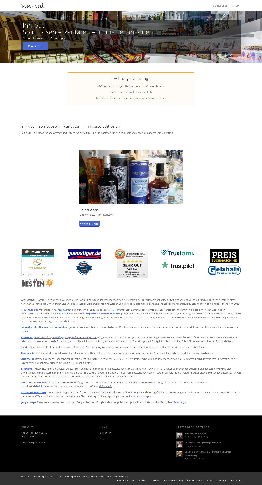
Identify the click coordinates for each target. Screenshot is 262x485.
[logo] (33, 5)
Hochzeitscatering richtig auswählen (203, 442)
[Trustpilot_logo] (177, 265)
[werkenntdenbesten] (37, 282)
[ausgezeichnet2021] (131, 263)
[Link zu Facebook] (233, 476)
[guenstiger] (84, 254)
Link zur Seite (105, 386)
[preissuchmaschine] (224, 256)
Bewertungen (144, 396)
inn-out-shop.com (136, 92)
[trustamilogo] (177, 252)
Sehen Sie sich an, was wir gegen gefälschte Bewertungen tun (65, 337)
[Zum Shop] (35, 46)
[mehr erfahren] (89, 224)
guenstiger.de (29, 327)
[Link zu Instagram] (238, 476)
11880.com (54, 382)
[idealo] (84, 268)
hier (89, 362)
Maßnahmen (65, 309)
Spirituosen (105, 432)
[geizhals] (224, 270)
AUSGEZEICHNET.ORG (33, 392)
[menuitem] (220, 5)
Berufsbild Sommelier (195, 433)
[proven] (37, 262)
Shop (101, 438)
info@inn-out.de (37, 442)
